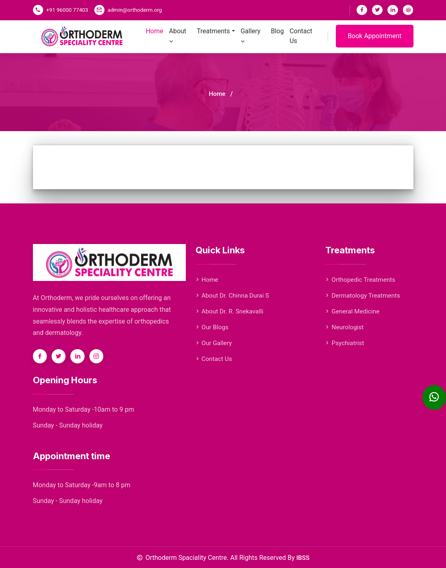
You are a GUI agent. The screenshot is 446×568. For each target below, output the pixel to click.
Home (158, 36)
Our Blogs (213, 327)
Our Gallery (214, 343)
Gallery (251, 41)
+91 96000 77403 (67, 10)
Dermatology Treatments (364, 295)
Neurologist (345, 327)
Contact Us (300, 41)
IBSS (303, 558)
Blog (278, 36)
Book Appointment (374, 41)
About (180, 41)
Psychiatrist (345, 343)
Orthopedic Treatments (361, 279)
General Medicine (353, 311)
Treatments (215, 36)
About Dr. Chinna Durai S (234, 295)
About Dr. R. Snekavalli (231, 311)
